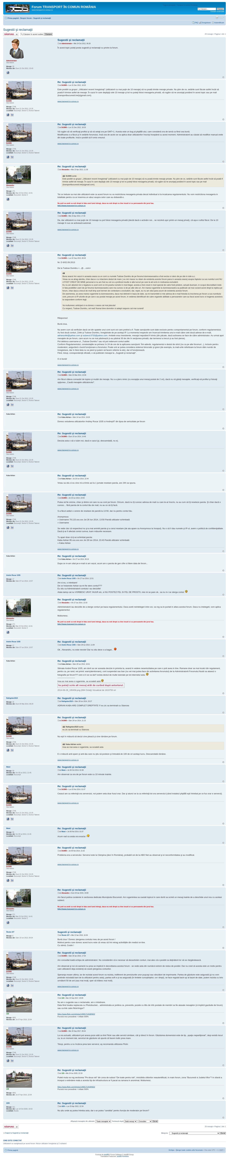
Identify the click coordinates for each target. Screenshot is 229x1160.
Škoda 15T (65, 935)
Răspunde (11, 34)
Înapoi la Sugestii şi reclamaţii (16, 1133)
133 (62, 998)
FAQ (196, 23)
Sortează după (124, 1121)
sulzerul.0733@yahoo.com (95, 335)
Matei (63, 770)
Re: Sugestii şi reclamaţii (71, 82)
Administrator (66, 43)
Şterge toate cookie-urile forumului (189, 1150)
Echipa (171, 1150)
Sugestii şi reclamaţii (42, 18)
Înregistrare (206, 23)
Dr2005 (64, 85)
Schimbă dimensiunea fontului (222, 17)
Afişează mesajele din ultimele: (91, 1121)
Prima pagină (13, 18)
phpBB (106, 1155)
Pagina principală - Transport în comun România (180, 5)
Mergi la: (164, 1133)
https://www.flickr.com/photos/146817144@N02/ (76, 1014)
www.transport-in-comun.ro (67, 101)
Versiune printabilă (217, 17)
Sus (223, 77)
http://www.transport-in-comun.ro (71, 206)
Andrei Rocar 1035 (68, 578)
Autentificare (219, 23)
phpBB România (123, 1156)
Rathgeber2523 (67, 701)
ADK (63, 1106)
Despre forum (26, 18)
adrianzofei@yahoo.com (68, 335)
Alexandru (65, 170)
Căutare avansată (217, 11)
